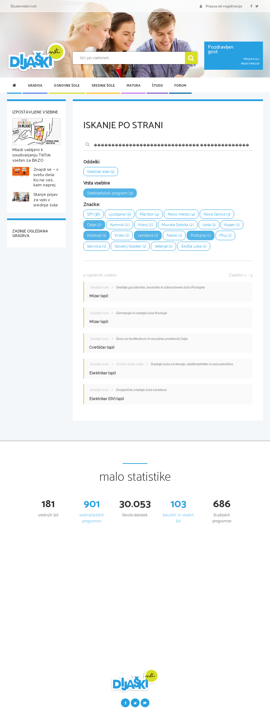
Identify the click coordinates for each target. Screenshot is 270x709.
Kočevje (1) (96, 235)
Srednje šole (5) (100, 171)
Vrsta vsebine (96, 183)
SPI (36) (93, 214)
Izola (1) (209, 225)
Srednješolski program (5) (110, 193)
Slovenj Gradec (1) (130, 246)
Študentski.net (24, 6)
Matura (133, 85)
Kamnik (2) (119, 225)
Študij (157, 85)
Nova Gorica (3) (217, 214)
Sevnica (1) (96, 246)
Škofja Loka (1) (193, 246)
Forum (180, 85)
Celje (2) (94, 225)
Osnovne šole (67, 85)
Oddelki (91, 162)
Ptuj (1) (225, 235)
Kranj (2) (145, 225)
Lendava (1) (148, 235)
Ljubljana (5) (120, 214)
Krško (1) (122, 235)
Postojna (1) (201, 235)
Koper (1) (231, 225)
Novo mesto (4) (181, 214)
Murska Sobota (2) (178, 225)
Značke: (91, 204)
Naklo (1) (174, 235)
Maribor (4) (149, 214)
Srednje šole (103, 85)
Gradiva (35, 85)
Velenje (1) (163, 246)
